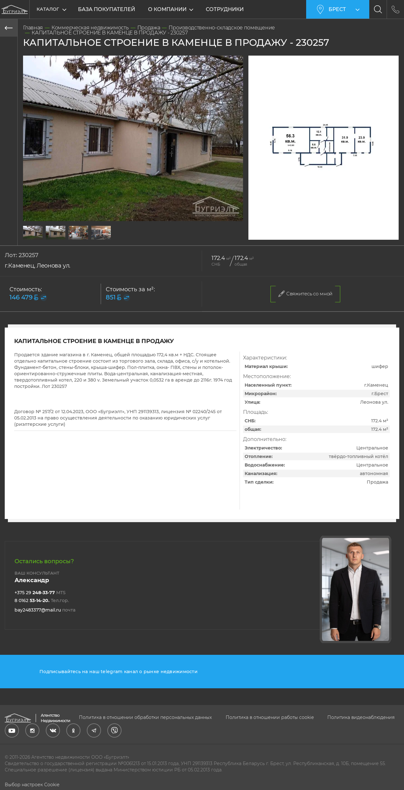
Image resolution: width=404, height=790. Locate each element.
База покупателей (106, 9)
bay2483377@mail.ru (45, 610)
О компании (168, 9)
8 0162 (42, 600)
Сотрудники (225, 9)
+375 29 (40, 592)
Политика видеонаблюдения (361, 717)
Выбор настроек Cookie (32, 784)
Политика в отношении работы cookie (270, 717)
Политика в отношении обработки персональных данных (145, 717)
